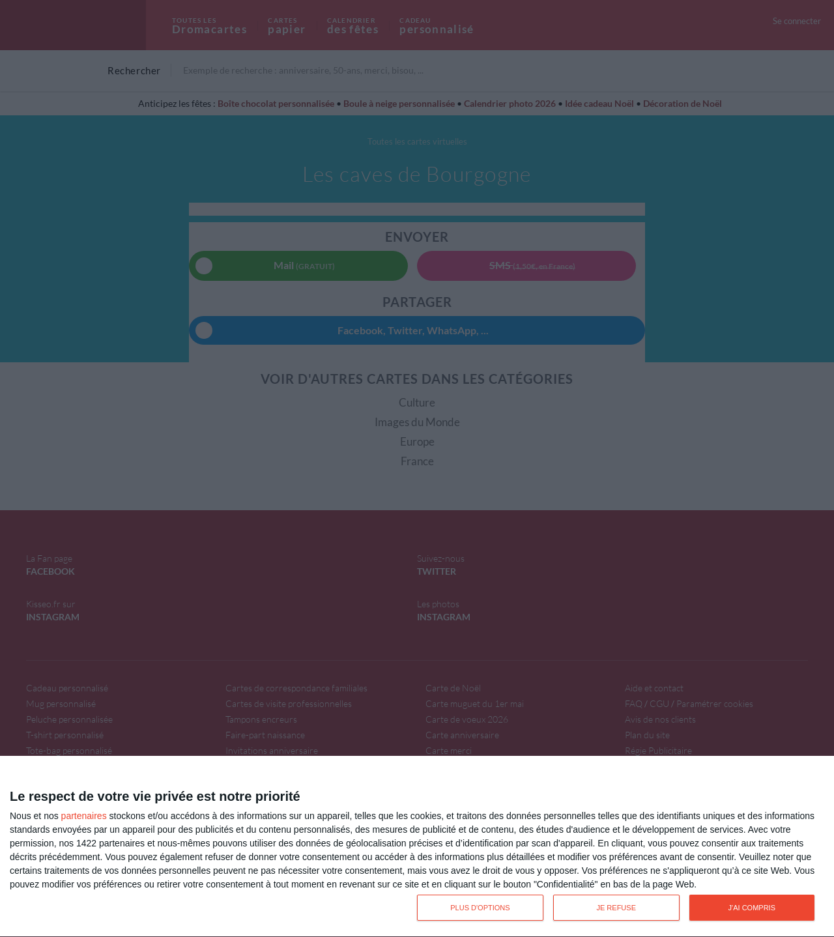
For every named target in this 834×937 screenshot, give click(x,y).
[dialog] (417, 847)
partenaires (84, 815)
